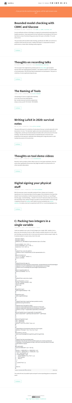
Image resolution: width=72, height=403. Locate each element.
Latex (34, 126)
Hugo (27, 398)
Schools (47, 3)
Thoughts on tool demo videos (34, 156)
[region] (36, 303)
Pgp (36, 189)
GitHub (29, 370)
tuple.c (17, 370)
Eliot (34, 93)
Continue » (18, 50)
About (40, 3)
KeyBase (28, 201)
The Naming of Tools (27, 91)
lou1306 (10, 3)
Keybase (39, 189)
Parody (38, 93)
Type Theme (32, 398)
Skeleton (37, 398)
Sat (51, 29)
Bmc (37, 29)
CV (43, 3)
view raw (55, 370)
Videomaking (39, 65)
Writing (46, 65)
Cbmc (42, 29)
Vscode (38, 126)
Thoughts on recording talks (32, 62)
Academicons (43, 398)
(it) (13, 3)
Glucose (46, 29)
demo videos (43, 67)
